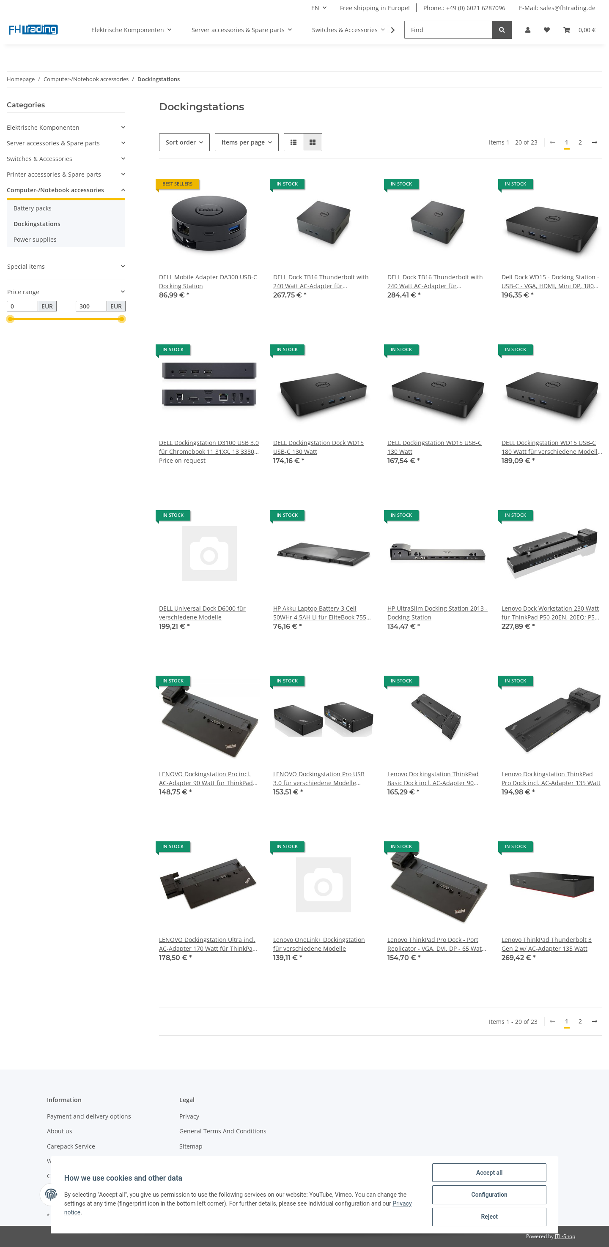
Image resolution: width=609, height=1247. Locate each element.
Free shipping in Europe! (375, 8)
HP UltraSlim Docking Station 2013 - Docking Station (437, 612)
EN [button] (315, 8)
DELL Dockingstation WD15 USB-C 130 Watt (434, 447)
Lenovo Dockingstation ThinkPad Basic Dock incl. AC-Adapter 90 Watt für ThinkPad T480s (433, 778)
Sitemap (191, 1146)
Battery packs (33, 208)
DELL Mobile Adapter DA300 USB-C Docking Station (208, 281)
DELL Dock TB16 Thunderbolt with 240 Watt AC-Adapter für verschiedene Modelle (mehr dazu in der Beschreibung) (435, 281)
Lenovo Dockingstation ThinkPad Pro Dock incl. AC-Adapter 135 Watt (551, 778)
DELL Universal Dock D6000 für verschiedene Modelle (202, 612)
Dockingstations (37, 224)
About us (59, 1131)
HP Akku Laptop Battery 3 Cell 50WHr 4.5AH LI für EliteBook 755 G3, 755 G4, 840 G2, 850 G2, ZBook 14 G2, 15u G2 (321, 613)
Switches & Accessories (39, 159)
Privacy (189, 1116)
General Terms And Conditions (222, 1131)
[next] (594, 142)
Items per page (243, 142)
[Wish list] (547, 29)
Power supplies (35, 239)
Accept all (489, 1173)
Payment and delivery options (89, 1116)
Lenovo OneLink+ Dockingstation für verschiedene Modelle (319, 944)
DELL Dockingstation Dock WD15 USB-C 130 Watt (318, 447)
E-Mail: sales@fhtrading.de (557, 8)
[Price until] (91, 306)
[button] (527, 29)
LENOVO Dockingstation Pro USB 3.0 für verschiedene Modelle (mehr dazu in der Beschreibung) (320, 778)
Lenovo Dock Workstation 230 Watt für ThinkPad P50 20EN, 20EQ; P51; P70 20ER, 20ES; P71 (551, 613)
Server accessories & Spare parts (53, 143)
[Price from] (22, 306)
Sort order (181, 142)
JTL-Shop (565, 1236)
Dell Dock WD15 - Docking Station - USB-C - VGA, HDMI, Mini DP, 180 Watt (550, 281)
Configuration (489, 1195)
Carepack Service (71, 1146)
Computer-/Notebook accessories (55, 190)
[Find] (448, 30)
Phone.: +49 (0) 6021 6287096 (464, 8)
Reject (488, 1217)
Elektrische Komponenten (43, 127)
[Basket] (579, 29)
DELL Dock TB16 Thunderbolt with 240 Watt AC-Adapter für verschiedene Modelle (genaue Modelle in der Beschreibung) (321, 281)
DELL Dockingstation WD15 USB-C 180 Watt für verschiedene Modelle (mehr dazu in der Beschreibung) (551, 447)
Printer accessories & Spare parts (54, 174)
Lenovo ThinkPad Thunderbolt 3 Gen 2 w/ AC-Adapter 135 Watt (547, 944)
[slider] (10, 319)
